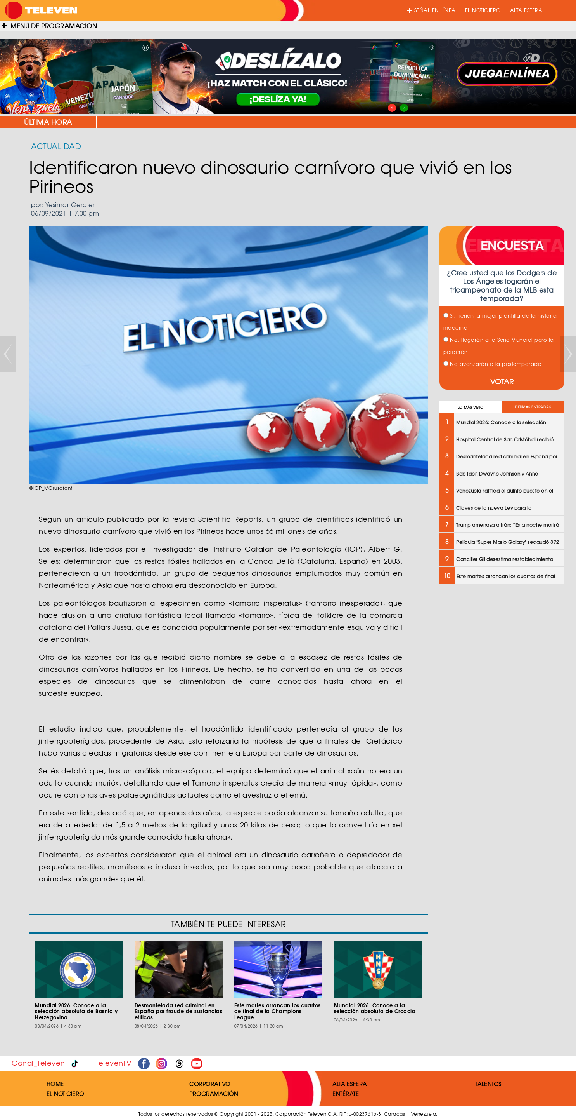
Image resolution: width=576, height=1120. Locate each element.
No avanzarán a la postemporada (492, 364)
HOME (55, 1084)
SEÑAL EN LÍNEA (431, 10)
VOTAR (502, 381)
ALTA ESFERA (526, 10)
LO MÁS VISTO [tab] (471, 407)
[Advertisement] (501, 646)
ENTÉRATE (345, 1093)
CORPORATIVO (209, 1084)
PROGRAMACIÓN (213, 1093)
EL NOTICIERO (483, 10)
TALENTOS (489, 1084)
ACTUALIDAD (56, 146)
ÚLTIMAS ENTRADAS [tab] (533, 406)
